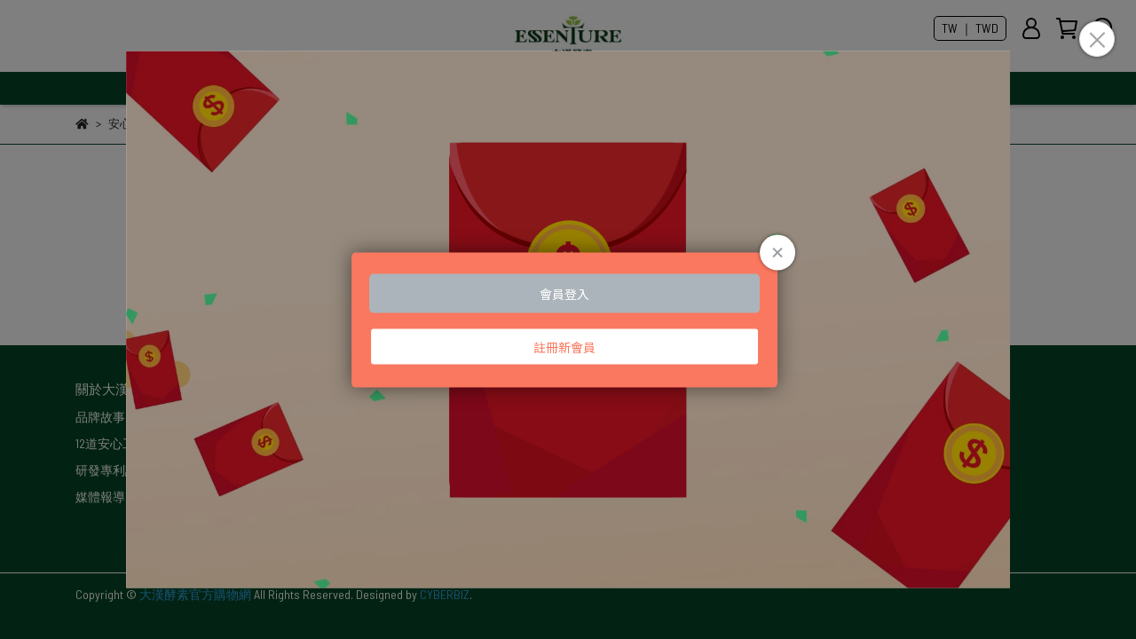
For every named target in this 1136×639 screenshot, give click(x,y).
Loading (568, 319)
